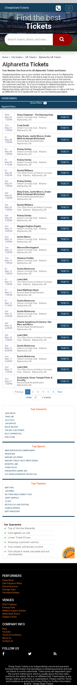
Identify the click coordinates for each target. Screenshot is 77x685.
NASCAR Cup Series (14, 457)
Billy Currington (13, 434)
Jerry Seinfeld (12, 498)
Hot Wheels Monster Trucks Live (21, 474)
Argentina (10, 454)
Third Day (9, 417)
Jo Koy (8, 501)
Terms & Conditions (11, 635)
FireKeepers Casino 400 (16, 471)
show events (38, 397)
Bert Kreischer (12, 511)
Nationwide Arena (11, 613)
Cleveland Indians (10, 592)
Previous (19, 392)
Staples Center (9, 617)
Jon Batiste (10, 423)
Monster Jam (11, 464)
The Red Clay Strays (14, 430)
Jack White (10, 413)
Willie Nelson (11, 427)
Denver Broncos (10, 586)
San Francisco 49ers (12, 583)
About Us (6, 638)
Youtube (6, 632)
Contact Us (7, 641)
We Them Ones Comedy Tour (18, 494)
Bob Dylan (10, 437)
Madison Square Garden (14, 610)
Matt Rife (9, 488)
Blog (4, 628)
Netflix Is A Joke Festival (17, 505)
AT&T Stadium (9, 604)
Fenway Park (8, 607)
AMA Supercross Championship (20, 450)
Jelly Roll (10, 420)
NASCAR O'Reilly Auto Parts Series (21, 461)
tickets (64, 117)
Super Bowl (7, 580)
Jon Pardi (9, 491)
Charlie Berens (12, 508)
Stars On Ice (11, 467)
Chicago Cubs (9, 589)
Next (60, 392)
